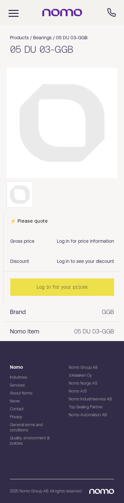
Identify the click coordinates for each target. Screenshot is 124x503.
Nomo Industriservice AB (90, 399)
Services (17, 385)
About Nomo (21, 393)
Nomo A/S (78, 391)
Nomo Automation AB (88, 415)
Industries (18, 377)
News (15, 401)
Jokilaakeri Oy (80, 375)
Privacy (16, 417)
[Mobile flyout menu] (9, 12)
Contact (17, 409)
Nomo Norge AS (83, 383)
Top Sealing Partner (86, 407)
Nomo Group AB (83, 367)
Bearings (42, 37)
